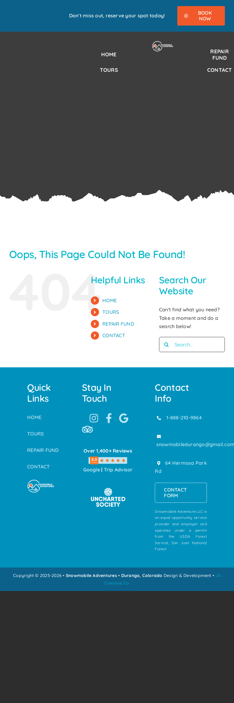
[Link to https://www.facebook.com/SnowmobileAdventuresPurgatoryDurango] (109, 418)
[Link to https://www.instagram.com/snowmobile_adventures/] (94, 418)
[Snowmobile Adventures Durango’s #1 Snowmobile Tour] (163, 43)
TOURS (110, 312)
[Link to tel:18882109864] (159, 418)
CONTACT (113, 335)
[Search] (166, 344)
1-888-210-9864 (183, 417)
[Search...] (192, 344)
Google (91, 470)
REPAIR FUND (118, 324)
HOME (109, 300)
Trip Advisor (118, 470)
